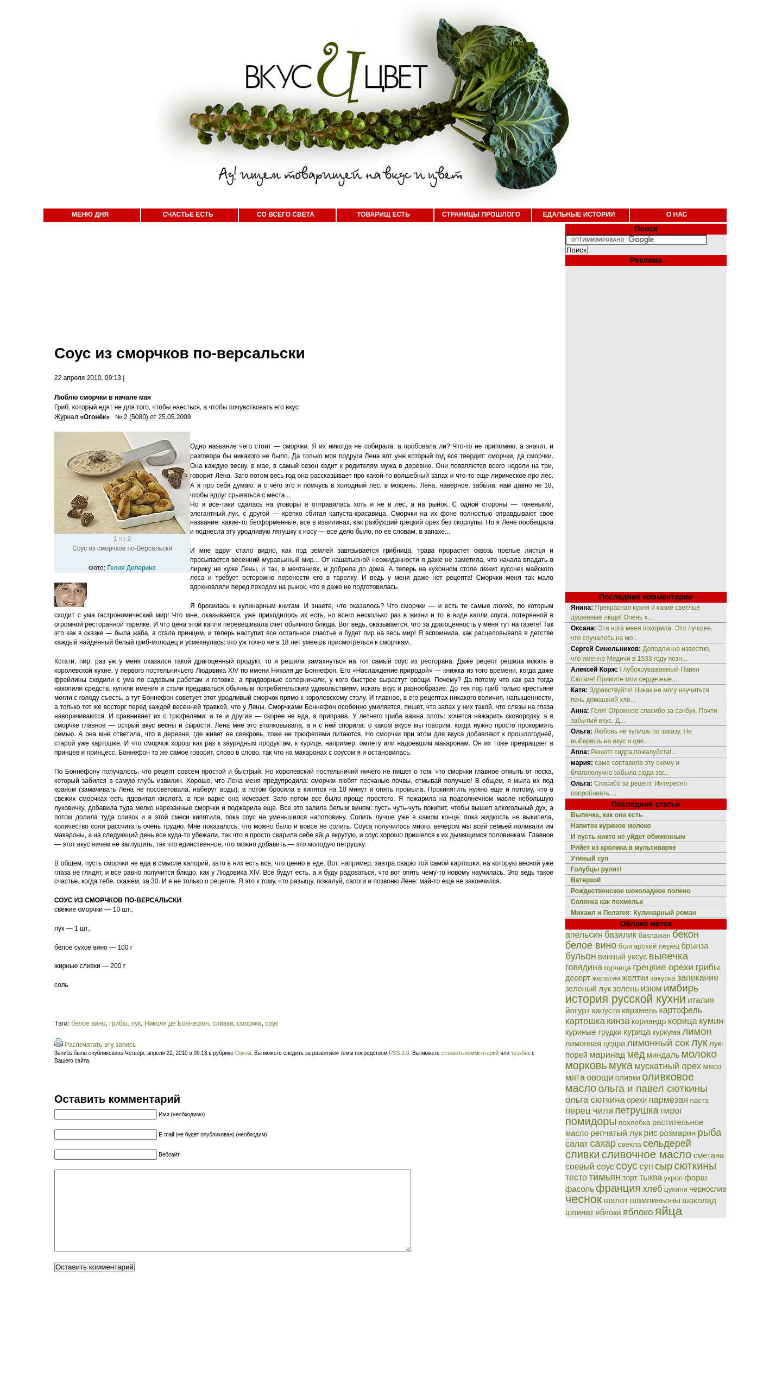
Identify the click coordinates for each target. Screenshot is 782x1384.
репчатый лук (616, 1132)
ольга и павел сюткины (653, 1088)
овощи (599, 1077)
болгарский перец (649, 946)
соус (272, 1023)
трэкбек (520, 1053)
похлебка (635, 1122)
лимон (696, 1031)
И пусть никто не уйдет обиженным (628, 836)
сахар (603, 1143)
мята (575, 1077)
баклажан (654, 935)
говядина (583, 967)
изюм (651, 988)
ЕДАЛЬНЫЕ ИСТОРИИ (579, 214)
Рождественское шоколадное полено (631, 891)
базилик (620, 934)
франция (618, 1188)
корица (682, 1021)
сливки (222, 1023)
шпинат (579, 1212)
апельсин (584, 934)
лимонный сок (658, 1043)
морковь (586, 1065)
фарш (695, 1177)
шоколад (699, 1200)
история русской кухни (625, 999)
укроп (673, 1178)
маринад (607, 1054)
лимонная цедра (595, 1043)
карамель (639, 1010)
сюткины (695, 1166)
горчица (617, 968)
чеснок (583, 1199)
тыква (650, 1177)
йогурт (577, 1010)
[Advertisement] (293, 276)
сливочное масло (647, 1154)
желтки (635, 977)
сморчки (249, 1023)
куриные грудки (593, 1032)
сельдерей (667, 1143)
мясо (712, 1066)
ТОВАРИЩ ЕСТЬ (383, 214)
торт (630, 1177)
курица (637, 1032)
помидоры (591, 1121)
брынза (695, 945)
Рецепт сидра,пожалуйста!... (634, 752)
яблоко (638, 1211)
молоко (699, 1054)
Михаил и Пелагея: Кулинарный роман (633, 913)
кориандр (649, 1021)
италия (701, 999)
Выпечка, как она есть (606, 815)
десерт (577, 978)
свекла (629, 1144)
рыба (710, 1132)
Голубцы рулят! (596, 869)
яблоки (608, 1212)
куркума (666, 1032)
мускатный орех (667, 1066)
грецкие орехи (663, 967)
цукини (676, 1189)
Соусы (243, 1053)
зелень (626, 988)
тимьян (605, 1177)
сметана (708, 1155)
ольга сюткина (595, 1100)
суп (646, 1166)
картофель (680, 1010)
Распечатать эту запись (100, 1044)
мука (621, 1065)
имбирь (681, 988)
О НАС (676, 214)
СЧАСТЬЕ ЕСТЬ (187, 214)
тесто (576, 1177)
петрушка (637, 1110)
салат (576, 1143)
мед (636, 1054)
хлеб (652, 1188)
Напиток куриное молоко (611, 826)
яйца (669, 1211)
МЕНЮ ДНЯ (90, 214)
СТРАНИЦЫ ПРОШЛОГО (481, 214)
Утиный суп (590, 858)
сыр (663, 1166)
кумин (711, 1021)
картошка (585, 1021)
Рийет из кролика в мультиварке (623, 847)
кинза (618, 1021)
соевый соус (589, 1166)
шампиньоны (655, 1200)
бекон (685, 934)
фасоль (579, 1188)
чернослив (708, 1189)
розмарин (677, 1132)
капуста (606, 1010)
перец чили (589, 1110)
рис (651, 1132)
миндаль (663, 1054)
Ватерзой (586, 880)
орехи (637, 1100)
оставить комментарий (470, 1053)
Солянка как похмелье (607, 902)
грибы (118, 1023)
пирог (671, 1110)
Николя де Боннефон (176, 1023)
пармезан (668, 1099)
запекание (697, 977)
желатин (606, 978)
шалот (616, 1200)
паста (699, 1100)
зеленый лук (588, 988)
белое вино (88, 1023)
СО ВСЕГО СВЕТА (285, 214)
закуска (662, 978)
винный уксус (622, 956)
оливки (627, 1077)
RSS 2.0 (399, 1053)
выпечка (668, 956)
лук (136, 1023)
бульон (580, 956)
